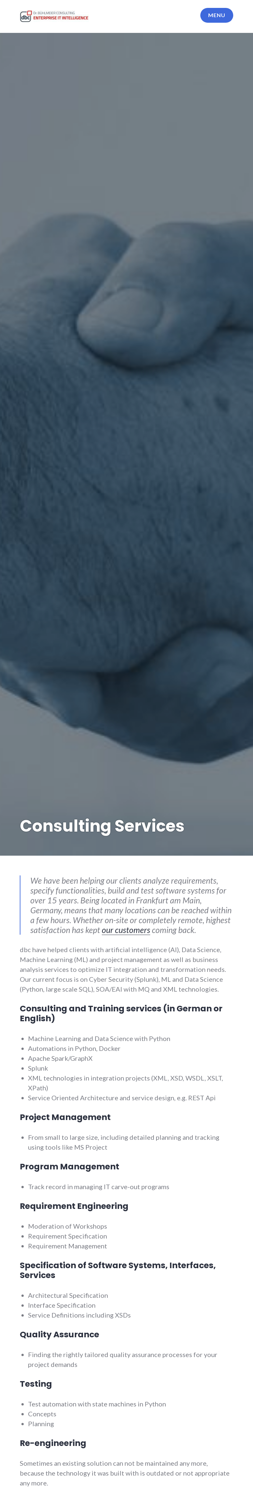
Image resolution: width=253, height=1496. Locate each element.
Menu (216, 15)
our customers (126, 930)
